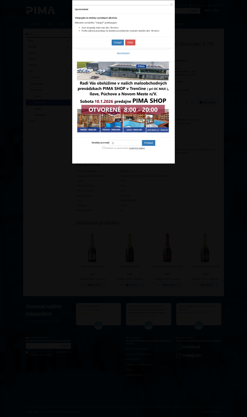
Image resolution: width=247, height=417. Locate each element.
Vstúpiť (118, 42)
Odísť (130, 42)
